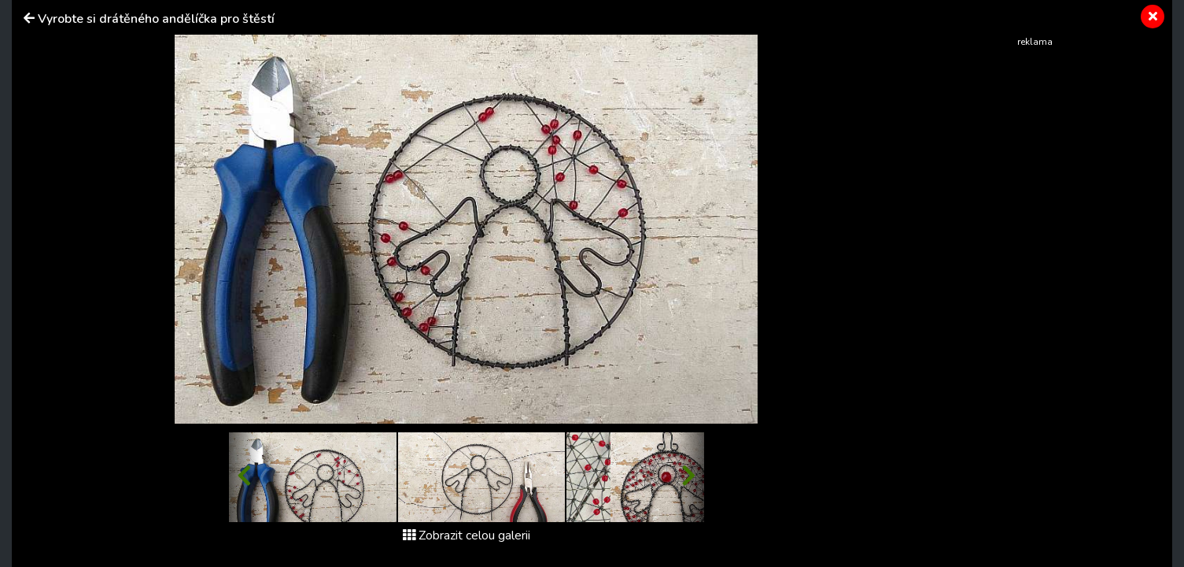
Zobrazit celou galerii (466, 535)
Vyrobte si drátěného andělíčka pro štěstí (156, 19)
